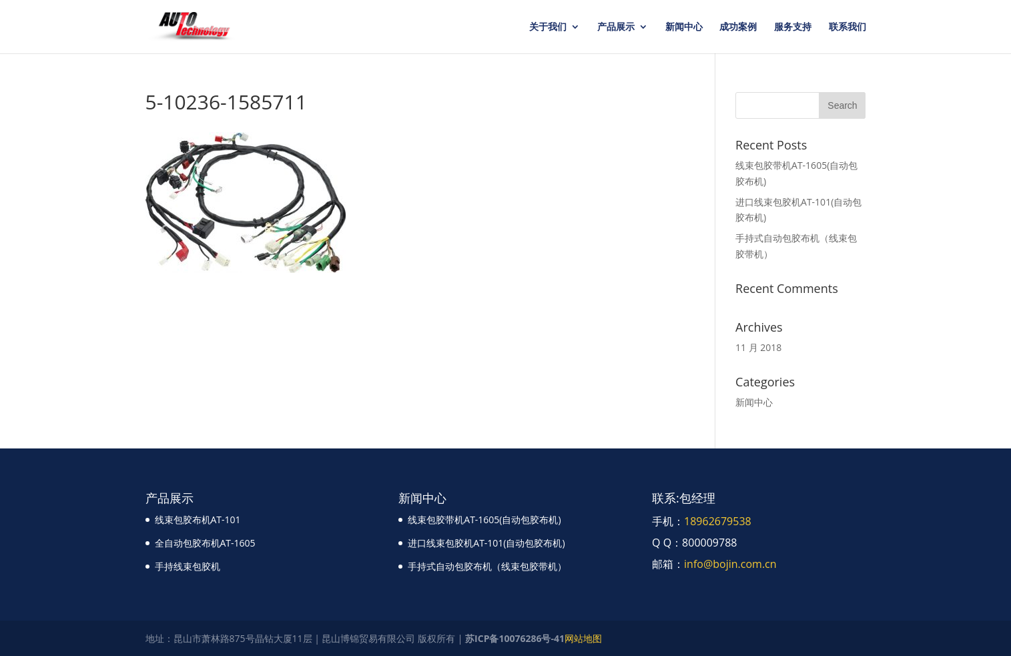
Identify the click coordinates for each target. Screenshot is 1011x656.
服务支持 (792, 27)
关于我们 (548, 27)
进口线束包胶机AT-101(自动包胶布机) (486, 543)
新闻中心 (684, 27)
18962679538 (717, 521)
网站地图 (583, 638)
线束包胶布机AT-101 (198, 519)
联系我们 (847, 27)
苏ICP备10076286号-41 (515, 638)
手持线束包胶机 (187, 566)
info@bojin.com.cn (730, 564)
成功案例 (738, 27)
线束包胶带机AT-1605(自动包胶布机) (484, 519)
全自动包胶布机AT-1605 (205, 543)
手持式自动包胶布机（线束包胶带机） (487, 566)
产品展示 (616, 27)
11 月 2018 (758, 347)
